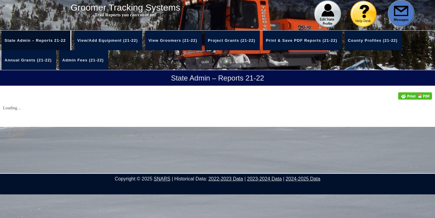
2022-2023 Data (225, 178)
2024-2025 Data (303, 178)
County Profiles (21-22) (373, 40)
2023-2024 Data (264, 178)
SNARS (162, 178)
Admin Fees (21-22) (83, 60)
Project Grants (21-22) (231, 40)
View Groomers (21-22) (172, 40)
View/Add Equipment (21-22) (107, 40)
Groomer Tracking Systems (125, 7)
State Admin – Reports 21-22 (35, 40)
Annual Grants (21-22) (28, 60)
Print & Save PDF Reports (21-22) (301, 40)
